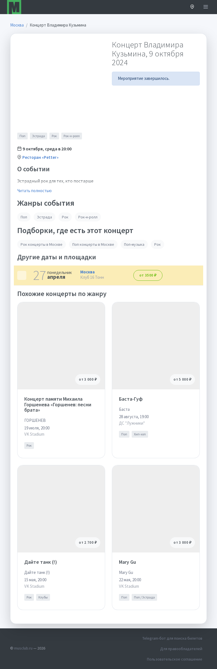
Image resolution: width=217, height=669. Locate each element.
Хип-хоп (140, 434)
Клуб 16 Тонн (92, 277)
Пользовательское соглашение (174, 659)
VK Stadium (34, 434)
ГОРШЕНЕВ (35, 420)
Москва (87, 272)
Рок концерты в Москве (41, 244)
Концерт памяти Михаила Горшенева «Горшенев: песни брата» (57, 404)
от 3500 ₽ (148, 275)
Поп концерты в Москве (93, 244)
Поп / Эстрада (144, 597)
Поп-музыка (134, 244)
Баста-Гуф (131, 399)
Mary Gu (127, 562)
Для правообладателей (181, 648)
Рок (54, 136)
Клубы (43, 597)
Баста (124, 409)
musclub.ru (23, 648)
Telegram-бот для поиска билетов (172, 638)
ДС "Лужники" (132, 423)
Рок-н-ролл (72, 136)
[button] (192, 7)
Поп (22, 136)
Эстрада (38, 136)
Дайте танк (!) (40, 562)
